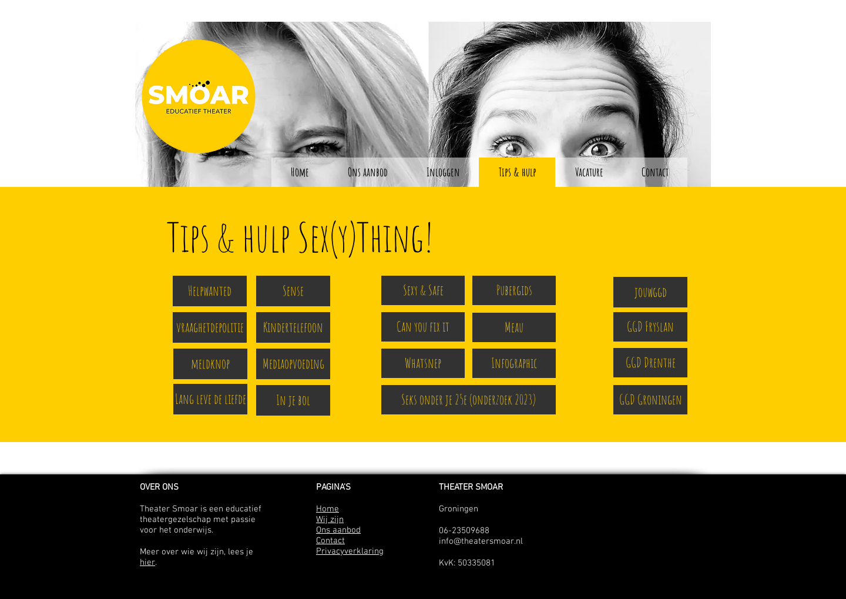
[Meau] (514, 327)
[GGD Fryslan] (650, 327)
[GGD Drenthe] (650, 362)
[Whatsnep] (423, 363)
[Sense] (293, 291)
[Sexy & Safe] (423, 290)
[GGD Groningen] (650, 399)
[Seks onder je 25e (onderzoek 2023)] (468, 399)
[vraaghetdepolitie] (210, 327)
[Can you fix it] (423, 327)
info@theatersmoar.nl (481, 541)
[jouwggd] (650, 292)
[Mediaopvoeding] (293, 364)
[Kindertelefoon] (293, 327)
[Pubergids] (514, 290)
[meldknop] (210, 364)
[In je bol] (293, 400)
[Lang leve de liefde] (210, 399)
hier (147, 562)
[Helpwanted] (210, 291)
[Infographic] (514, 363)
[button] (443, 172)
